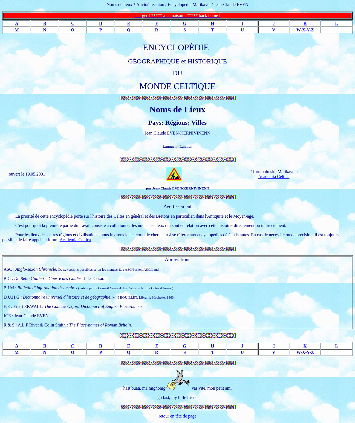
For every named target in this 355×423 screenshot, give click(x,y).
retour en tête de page (178, 416)
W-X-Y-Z (305, 30)
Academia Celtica (273, 176)
